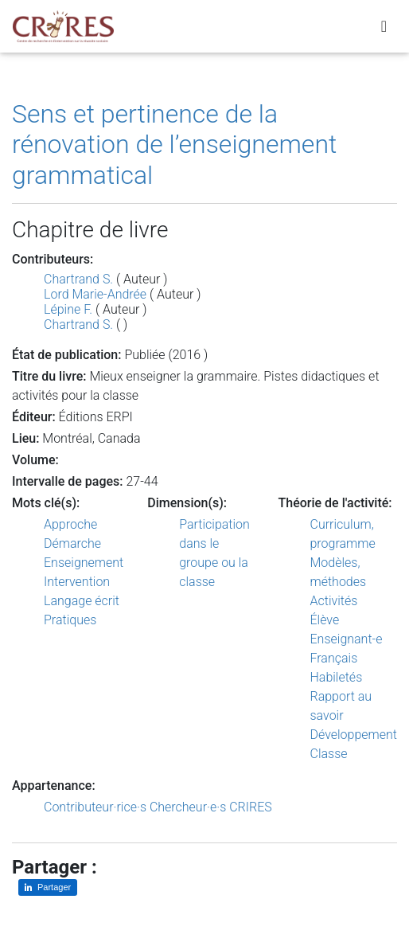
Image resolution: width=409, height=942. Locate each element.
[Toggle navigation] (384, 26)
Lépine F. (68, 309)
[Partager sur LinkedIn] (47, 887)
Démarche (72, 543)
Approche (70, 524)
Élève (325, 619)
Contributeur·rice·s (95, 807)
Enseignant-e (346, 639)
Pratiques (70, 619)
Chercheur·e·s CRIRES (211, 807)
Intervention (77, 581)
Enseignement (83, 562)
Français (334, 658)
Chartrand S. (78, 279)
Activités (334, 600)
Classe (329, 753)
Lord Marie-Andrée (95, 294)
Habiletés (336, 677)
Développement (354, 734)
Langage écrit (81, 600)
